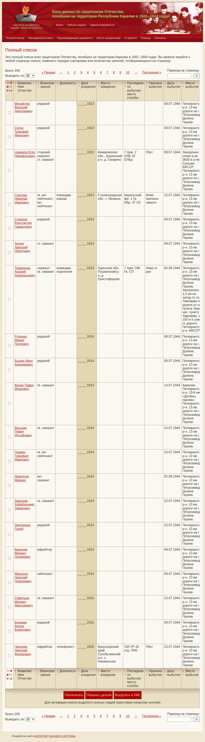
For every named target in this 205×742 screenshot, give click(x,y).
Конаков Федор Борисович (23, 626)
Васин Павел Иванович (24, 387)
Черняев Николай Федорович (23, 650)
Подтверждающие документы (75, 37)
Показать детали (98, 695)
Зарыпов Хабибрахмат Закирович (25, 504)
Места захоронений (109, 37)
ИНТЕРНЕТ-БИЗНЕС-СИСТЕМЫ (55, 736)
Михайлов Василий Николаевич (23, 107)
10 (128, 72)
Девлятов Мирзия (22, 478)
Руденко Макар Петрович (22, 340)
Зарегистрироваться (102, 24)
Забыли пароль (76, 24)
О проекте (131, 37)
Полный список (15, 37)
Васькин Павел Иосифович (23, 431)
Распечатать (74, 695)
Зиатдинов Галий (22, 526)
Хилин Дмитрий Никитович (22, 247)
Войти (59, 24)
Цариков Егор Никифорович (25, 153)
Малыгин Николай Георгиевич (23, 577)
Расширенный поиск (40, 37)
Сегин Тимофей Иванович (22, 131)
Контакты (160, 37)
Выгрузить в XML (127, 695)
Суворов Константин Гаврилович (23, 223)
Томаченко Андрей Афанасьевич (25, 271)
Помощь (146, 37)
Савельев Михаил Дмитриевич (24, 601)
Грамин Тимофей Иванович (22, 455)
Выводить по (15, 75)
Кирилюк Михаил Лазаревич (22, 553)
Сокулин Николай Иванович (22, 198)
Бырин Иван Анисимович (24, 362)
